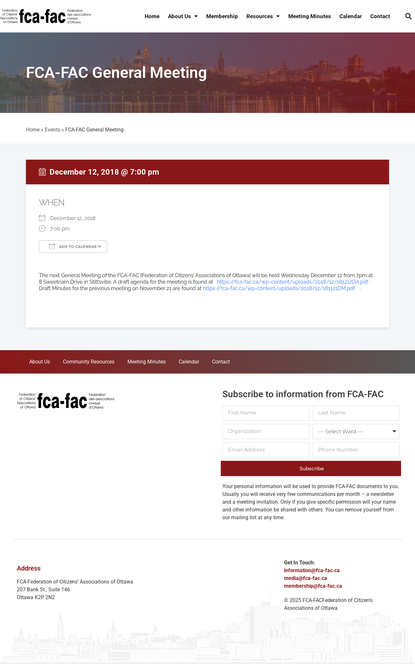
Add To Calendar (73, 246)
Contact (380, 16)
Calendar (350, 16)
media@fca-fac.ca (305, 578)
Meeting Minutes (309, 16)
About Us (183, 16)
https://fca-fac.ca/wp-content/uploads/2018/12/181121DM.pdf (279, 288)
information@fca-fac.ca (312, 570)
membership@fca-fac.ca (313, 586)
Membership (222, 16)
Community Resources (88, 362)
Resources (263, 16)
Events (52, 130)
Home (152, 16)
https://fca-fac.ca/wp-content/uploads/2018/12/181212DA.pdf (292, 282)
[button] (408, 16)
